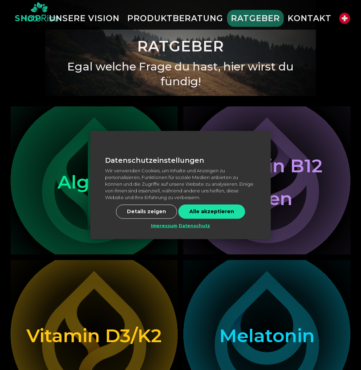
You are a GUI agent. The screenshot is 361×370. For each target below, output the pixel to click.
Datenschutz (194, 225)
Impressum (164, 225)
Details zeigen (146, 211)
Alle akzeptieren (211, 211)
